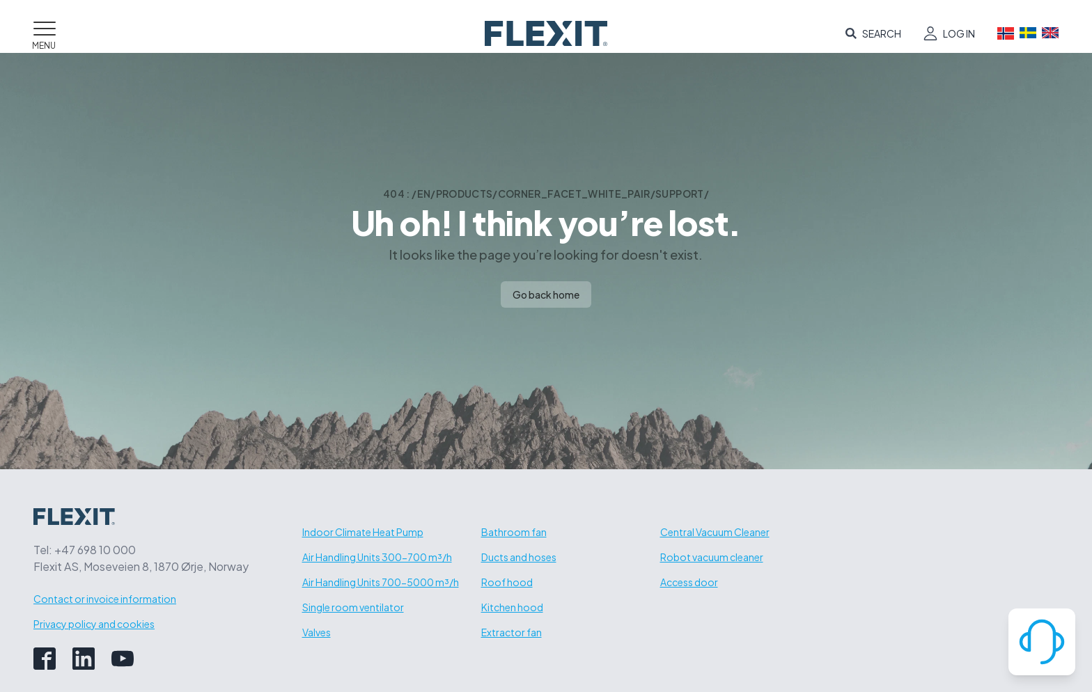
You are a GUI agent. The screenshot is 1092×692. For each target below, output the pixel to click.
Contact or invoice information (104, 598)
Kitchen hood (512, 607)
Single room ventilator (353, 607)
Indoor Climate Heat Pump (362, 532)
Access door (689, 582)
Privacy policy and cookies (94, 624)
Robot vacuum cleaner (711, 557)
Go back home (546, 294)
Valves (316, 632)
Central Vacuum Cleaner (715, 532)
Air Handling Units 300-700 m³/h (377, 557)
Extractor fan (511, 632)
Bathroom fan (514, 532)
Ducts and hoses (518, 557)
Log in (959, 33)
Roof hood (507, 582)
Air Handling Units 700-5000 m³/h (380, 582)
